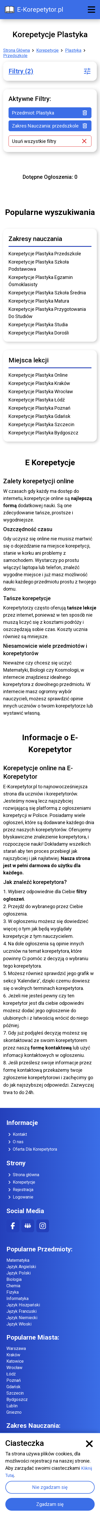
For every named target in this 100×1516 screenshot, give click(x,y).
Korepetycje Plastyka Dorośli (39, 333)
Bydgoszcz (17, 1399)
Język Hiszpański (23, 1304)
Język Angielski (21, 1266)
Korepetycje (47, 50)
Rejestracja (19, 1190)
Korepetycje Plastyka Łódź (37, 400)
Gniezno (14, 1412)
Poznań (13, 1380)
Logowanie (19, 1197)
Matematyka (17, 1260)
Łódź (11, 1374)
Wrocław (14, 1367)
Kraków (13, 1354)
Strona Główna (16, 50)
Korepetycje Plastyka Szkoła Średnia (47, 292)
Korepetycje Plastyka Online (38, 375)
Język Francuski (21, 1311)
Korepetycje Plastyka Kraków (39, 383)
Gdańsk (13, 1386)
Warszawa (16, 1348)
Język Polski (18, 1273)
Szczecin (15, 1393)
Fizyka (12, 1292)
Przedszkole (15, 55)
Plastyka (73, 50)
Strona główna (22, 1175)
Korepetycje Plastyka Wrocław (41, 391)
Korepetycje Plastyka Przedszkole (45, 253)
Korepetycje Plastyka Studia (38, 324)
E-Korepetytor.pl (33, 9)
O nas (14, 1142)
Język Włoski (18, 1324)
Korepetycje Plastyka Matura (39, 301)
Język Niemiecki (21, 1317)
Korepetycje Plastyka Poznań (39, 408)
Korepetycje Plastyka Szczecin (41, 424)
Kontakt (16, 1134)
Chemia (13, 1285)
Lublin (12, 1405)
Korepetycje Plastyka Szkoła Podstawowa (39, 265)
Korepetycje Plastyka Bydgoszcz (43, 432)
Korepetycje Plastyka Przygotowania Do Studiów (47, 312)
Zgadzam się (50, 1504)
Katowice (15, 1361)
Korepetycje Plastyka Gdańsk (39, 416)
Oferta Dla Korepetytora (31, 1149)
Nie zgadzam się (50, 1487)
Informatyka (17, 1298)
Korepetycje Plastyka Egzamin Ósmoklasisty (41, 280)
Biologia (14, 1279)
